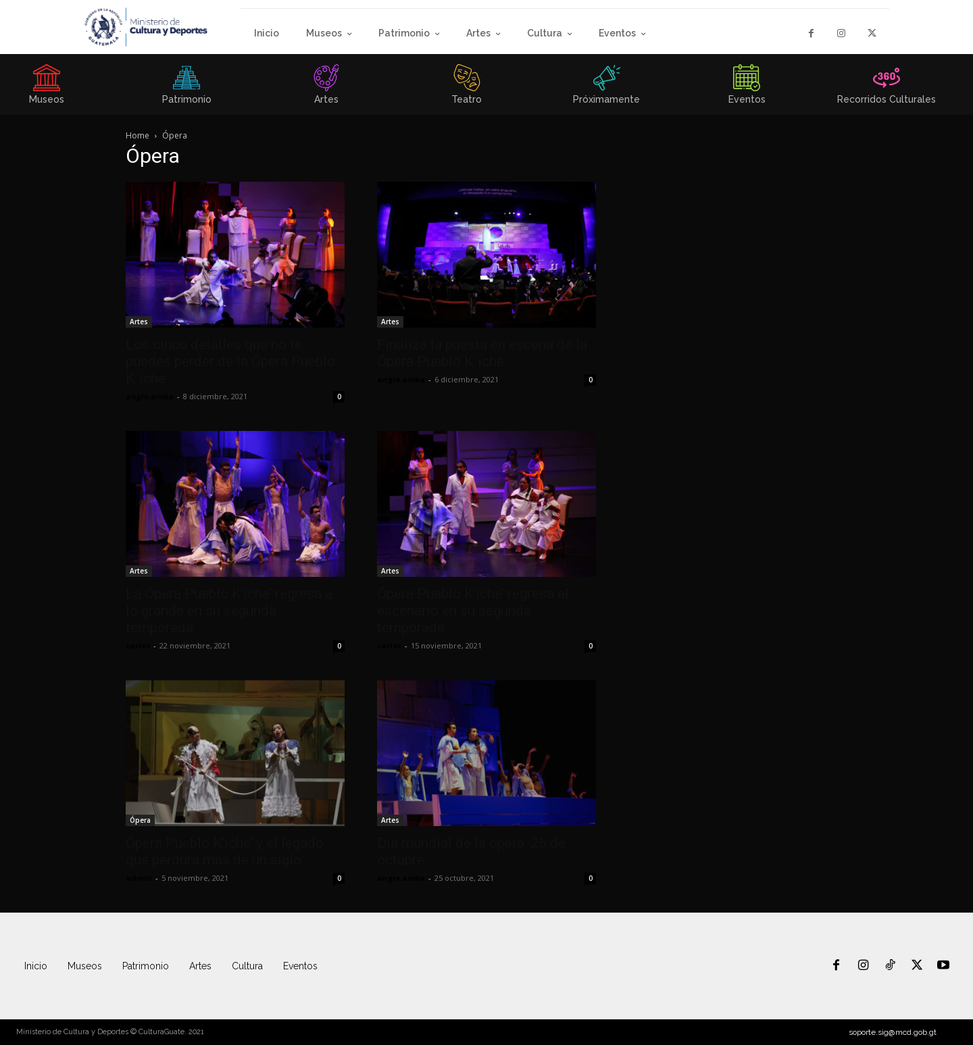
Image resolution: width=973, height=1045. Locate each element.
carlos (138, 645)
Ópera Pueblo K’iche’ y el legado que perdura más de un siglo (225, 851)
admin (139, 878)
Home (137, 135)
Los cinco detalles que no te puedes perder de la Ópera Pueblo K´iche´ (230, 361)
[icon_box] (186, 88)
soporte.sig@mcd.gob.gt (893, 1032)
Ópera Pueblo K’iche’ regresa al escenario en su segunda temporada (473, 611)
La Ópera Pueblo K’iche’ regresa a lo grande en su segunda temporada (229, 611)
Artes (139, 321)
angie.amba (150, 396)
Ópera (140, 820)
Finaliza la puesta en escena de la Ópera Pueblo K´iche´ (482, 352)
